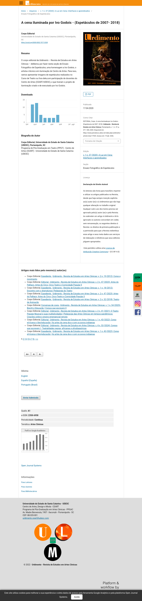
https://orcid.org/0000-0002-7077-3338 (34, 42)
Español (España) (29, 380)
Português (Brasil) (29, 385)
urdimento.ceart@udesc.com (36, 518)
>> (37, 339)
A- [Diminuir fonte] (40, 354)
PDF (89, 94)
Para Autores (26, 487)
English (24, 376)
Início (23, 11)
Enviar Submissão (31, 398)
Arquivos (33, 11)
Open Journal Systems (31, 465)
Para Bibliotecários (29, 491)
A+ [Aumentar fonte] (27, 354)
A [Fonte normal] (33, 354)
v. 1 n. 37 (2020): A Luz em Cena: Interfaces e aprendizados (65, 11)
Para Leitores (26, 482)
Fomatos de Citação (93, 141)
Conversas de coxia (50, 305)
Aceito (77, 597)
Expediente (46, 276)
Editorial (45, 282)
